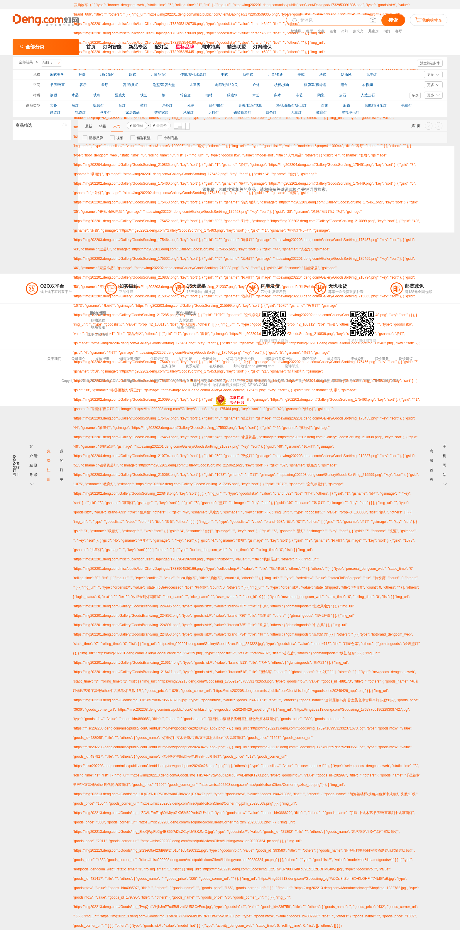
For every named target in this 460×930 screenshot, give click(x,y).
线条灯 (271, 112)
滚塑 (53, 95)
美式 (301, 75)
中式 (224, 75)
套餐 (321, 31)
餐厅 (309, 31)
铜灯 (386, 31)
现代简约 (107, 75)
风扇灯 (188, 112)
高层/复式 (130, 85)
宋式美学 (57, 75)
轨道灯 (80, 112)
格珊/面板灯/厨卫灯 (291, 105)
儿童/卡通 (275, 75)
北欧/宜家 (158, 75)
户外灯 (167, 105)
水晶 (75, 95)
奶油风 (296, 31)
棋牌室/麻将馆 (315, 85)
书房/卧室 (57, 85)
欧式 (132, 75)
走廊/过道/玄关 (226, 85)
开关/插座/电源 (250, 105)
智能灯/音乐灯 (376, 105)
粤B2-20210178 (386, 381)
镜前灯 (406, 105)
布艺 (299, 95)
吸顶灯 (98, 105)
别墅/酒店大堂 (164, 85)
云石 (342, 95)
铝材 (208, 95)
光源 (190, 105)
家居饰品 (133, 112)
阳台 (344, 85)
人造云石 (368, 95)
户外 (256, 85)
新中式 (248, 75)
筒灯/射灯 (216, 105)
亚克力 (120, 95)
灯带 (324, 105)
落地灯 (105, 112)
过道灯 (55, 112)
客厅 (398, 31)
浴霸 (346, 105)
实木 (277, 95)
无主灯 (371, 75)
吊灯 (344, 31)
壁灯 (143, 105)
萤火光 (358, 31)
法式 (322, 75)
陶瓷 (320, 95)
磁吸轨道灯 (242, 112)
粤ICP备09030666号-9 (171, 381)
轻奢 (332, 31)
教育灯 (321, 112)
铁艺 (143, 95)
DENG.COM (257, 385)
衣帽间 (367, 85)
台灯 (122, 105)
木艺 (255, 95)
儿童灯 (296, 112)
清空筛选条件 (429, 63)
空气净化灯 (350, 112)
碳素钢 (232, 95)
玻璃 (96, 95)
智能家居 (161, 112)
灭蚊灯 (213, 112)
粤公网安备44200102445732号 (216, 381)
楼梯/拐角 (281, 85)
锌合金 (185, 95)
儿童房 (373, 31)
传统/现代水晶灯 (193, 75)
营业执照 (324, 381)
